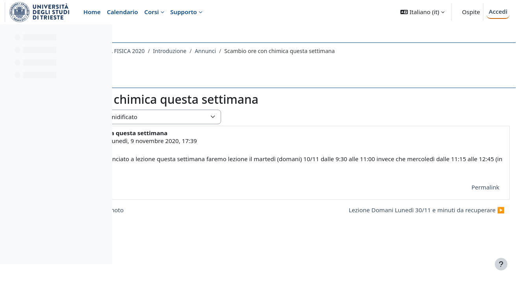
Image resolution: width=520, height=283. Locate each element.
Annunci (315, 51)
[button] (422, 12)
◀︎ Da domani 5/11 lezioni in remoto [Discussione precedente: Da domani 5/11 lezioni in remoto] (183, 210)
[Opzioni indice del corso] (102, 35)
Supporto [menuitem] (183, 12)
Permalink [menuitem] (468, 187)
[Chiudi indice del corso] (8, 35)
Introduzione (280, 51)
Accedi (498, 11)
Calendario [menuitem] (122, 12)
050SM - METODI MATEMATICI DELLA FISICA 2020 (191, 51)
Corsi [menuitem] (151, 12)
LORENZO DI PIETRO (187, 141)
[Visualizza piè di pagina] (501, 264)
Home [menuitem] (92, 12)
